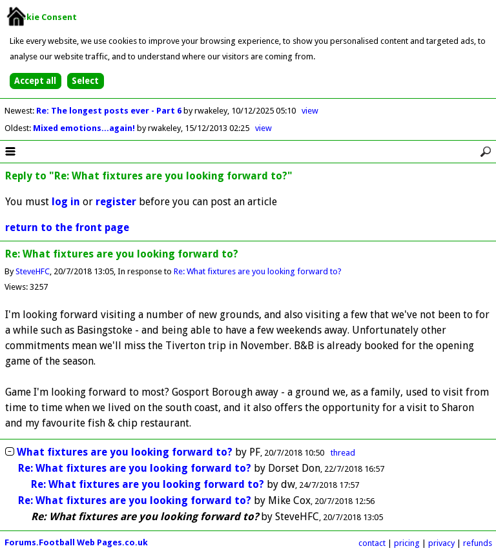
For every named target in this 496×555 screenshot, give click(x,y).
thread (343, 453)
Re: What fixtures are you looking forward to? (258, 271)
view (310, 111)
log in (66, 202)
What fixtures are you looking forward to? (124, 452)
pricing (407, 543)
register (116, 202)
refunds (477, 543)
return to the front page (67, 227)
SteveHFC (33, 271)
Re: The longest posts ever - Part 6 (109, 111)
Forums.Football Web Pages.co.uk (76, 542)
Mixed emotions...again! (85, 128)
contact (372, 543)
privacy (441, 543)
